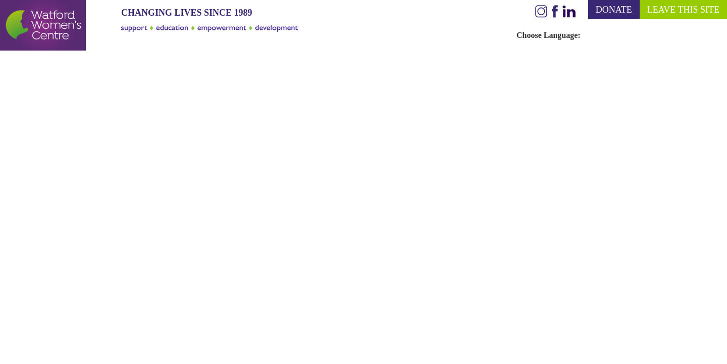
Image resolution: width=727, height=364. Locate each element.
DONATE (614, 10)
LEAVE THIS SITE (683, 10)
